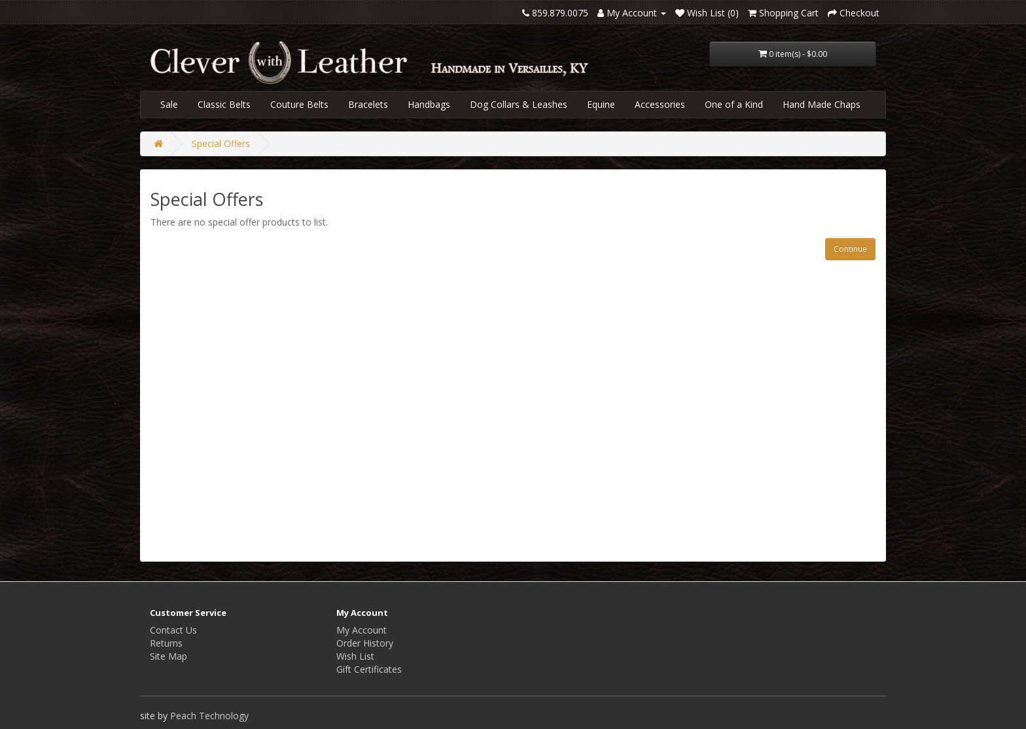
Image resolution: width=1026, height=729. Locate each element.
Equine (601, 104)
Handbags (429, 104)
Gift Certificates (369, 669)
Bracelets (368, 104)
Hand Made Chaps (821, 104)
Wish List (355, 656)
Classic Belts (224, 104)
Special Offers (221, 143)
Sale (169, 104)
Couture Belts (299, 104)
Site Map (168, 656)
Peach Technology (209, 715)
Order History (364, 643)
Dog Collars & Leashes (518, 104)
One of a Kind (734, 104)
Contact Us (173, 630)
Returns (166, 643)
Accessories (660, 104)
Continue (850, 248)
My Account (361, 630)
